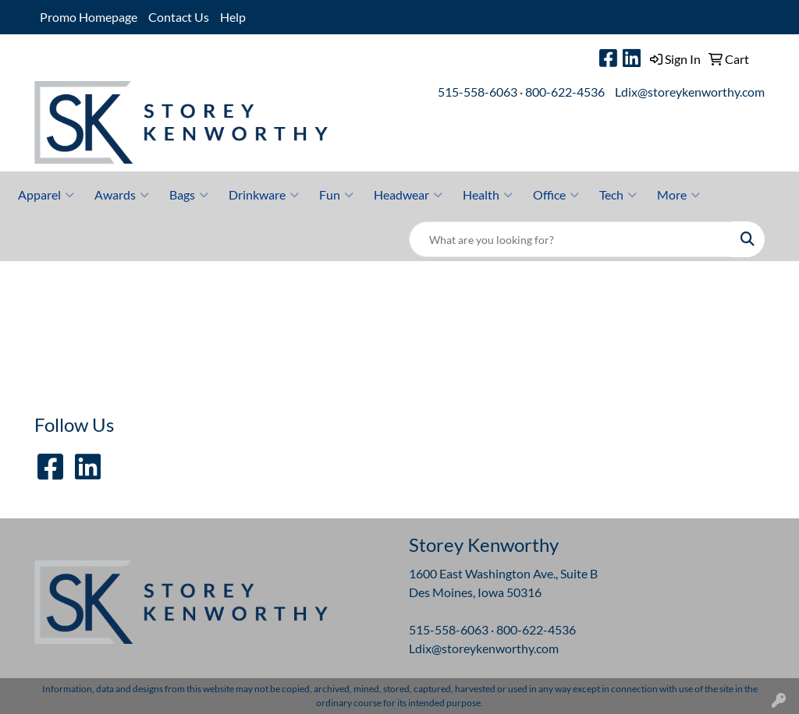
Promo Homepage (88, 16)
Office (556, 195)
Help (233, 16)
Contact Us (178, 16)
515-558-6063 (477, 91)
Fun (336, 195)
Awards (121, 195)
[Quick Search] (570, 239)
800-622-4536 (565, 91)
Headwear (408, 195)
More (678, 195)
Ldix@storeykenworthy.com (690, 91)
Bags (188, 195)
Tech (618, 195)
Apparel (46, 195)
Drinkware (264, 195)
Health (488, 195)
